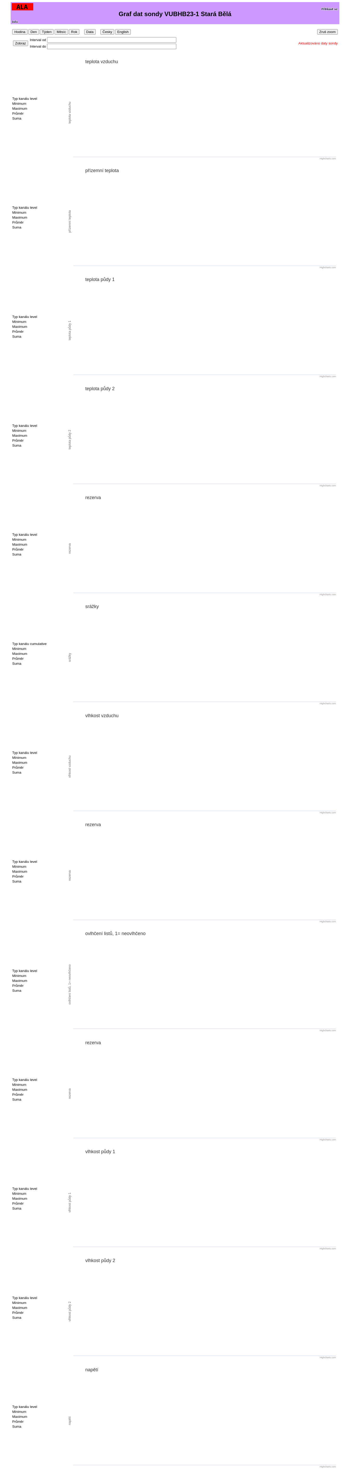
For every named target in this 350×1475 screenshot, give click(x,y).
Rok (74, 32)
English (123, 32)
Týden (46, 32)
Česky (107, 32)
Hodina (19, 32)
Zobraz (20, 43)
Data (90, 32)
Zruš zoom (327, 32)
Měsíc (61, 32)
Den (33, 32)
